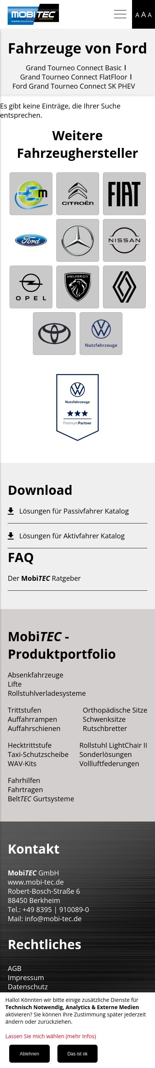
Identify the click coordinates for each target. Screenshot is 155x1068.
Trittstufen (24, 710)
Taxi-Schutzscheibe (38, 754)
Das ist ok (77, 1054)
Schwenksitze (104, 719)
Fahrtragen (25, 789)
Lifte (15, 684)
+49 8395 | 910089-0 (56, 909)
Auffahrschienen (34, 728)
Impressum (26, 977)
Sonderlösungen (105, 754)
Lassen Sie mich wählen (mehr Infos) (50, 1036)
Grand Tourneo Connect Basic (73, 67)
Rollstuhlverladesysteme (47, 693)
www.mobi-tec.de (36, 881)
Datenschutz (28, 986)
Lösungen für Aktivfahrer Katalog (72, 535)
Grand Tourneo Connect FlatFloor (73, 76)
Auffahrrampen (32, 719)
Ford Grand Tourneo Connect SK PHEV (73, 86)
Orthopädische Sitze (115, 710)
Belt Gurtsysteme (41, 798)
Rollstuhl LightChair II (113, 745)
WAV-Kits (22, 763)
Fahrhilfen (24, 780)
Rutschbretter (105, 728)
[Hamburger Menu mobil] (120, 14)
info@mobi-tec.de (53, 918)
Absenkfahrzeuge (36, 674)
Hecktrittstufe (30, 745)
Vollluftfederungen (109, 763)
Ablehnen (29, 1054)
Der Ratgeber (44, 578)
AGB (14, 968)
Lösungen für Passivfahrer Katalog (74, 510)
